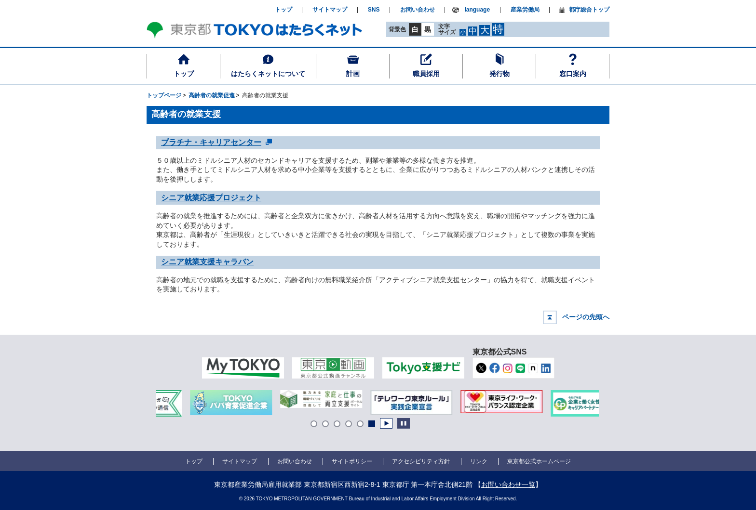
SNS (374, 10)
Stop (403, 423)
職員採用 (426, 74)
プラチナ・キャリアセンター (211, 141)
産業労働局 (525, 10)
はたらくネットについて (268, 74)
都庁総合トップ (589, 10)
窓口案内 (572, 74)
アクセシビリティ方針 (421, 461)
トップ (184, 74)
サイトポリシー (352, 461)
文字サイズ (447, 29)
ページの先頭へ (585, 317)
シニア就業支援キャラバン (207, 262)
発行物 (499, 74)
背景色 (397, 29)
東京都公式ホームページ (539, 461)
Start (386, 423)
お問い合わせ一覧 (508, 484)
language (477, 10)
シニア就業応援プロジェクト (211, 198)
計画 (353, 74)
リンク (478, 461)
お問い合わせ (417, 10)
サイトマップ (329, 10)
